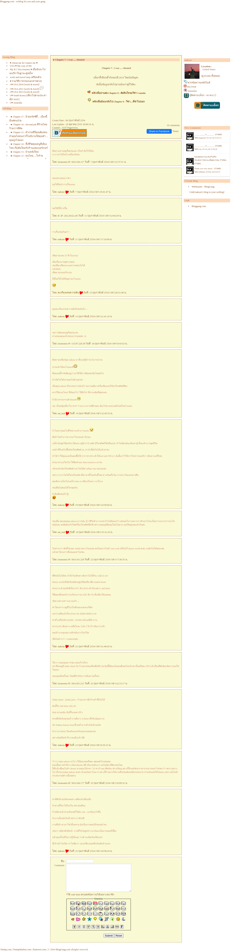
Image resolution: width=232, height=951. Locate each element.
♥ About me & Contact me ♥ (24, 62)
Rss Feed (191, 86)
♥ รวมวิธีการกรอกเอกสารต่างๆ (26, 81)
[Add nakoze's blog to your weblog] (207, 192)
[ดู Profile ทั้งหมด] (210, 75)
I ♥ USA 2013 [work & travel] (24, 91)
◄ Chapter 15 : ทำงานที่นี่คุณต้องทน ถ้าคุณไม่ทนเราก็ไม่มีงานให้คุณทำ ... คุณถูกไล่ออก (28, 136)
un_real (63, 413)
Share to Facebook (159, 131)
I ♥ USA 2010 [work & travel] (24, 84)
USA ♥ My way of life (21, 65)
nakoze (63, 191)
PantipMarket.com (22, 949)
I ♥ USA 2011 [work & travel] (24, 88)
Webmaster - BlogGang (203, 186)
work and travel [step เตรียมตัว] (25, 77)
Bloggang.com (199, 206)
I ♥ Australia (16, 102)
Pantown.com (39, 949)
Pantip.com (6, 949)
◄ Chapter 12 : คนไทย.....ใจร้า (26, 155)
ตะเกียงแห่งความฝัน (70, 292)
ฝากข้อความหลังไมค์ (199, 82)
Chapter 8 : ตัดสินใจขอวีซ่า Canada (126, 93)
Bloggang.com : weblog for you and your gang (22, 1)
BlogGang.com (63, 949)
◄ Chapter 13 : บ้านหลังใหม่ (24, 151)
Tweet (175, 131)
